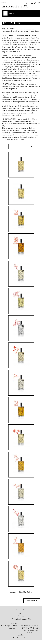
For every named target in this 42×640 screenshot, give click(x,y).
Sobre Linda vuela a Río (21, 619)
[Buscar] (14, 2)
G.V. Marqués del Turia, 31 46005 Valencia (13, 626)
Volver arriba (32, 600)
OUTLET (21, 613)
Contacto (21, 616)
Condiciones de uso (21, 637)
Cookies (21, 634)
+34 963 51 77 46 (27, 628)
